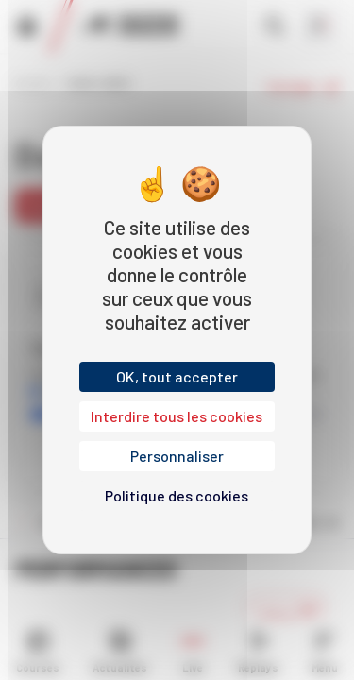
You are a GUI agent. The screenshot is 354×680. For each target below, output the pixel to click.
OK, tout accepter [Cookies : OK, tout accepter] (177, 376)
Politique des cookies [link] (176, 495)
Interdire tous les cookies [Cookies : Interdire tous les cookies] (176, 416)
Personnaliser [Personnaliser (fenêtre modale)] (177, 456)
